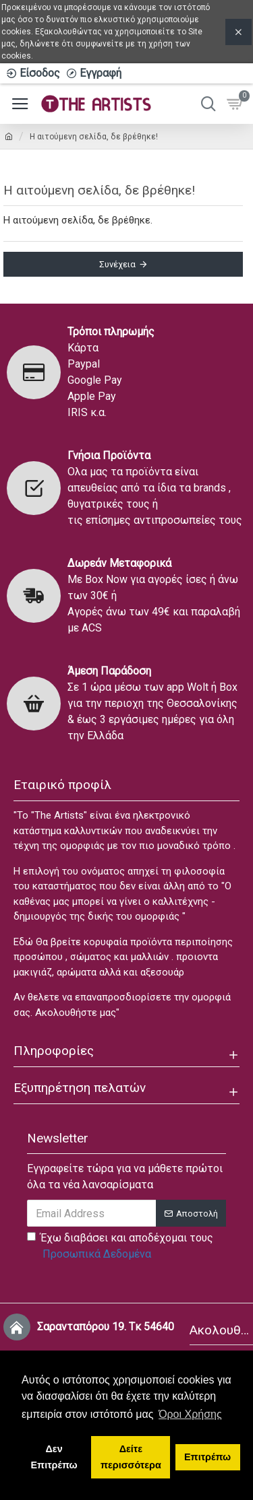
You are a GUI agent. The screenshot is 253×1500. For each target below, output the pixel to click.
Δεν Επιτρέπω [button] (54, 1456)
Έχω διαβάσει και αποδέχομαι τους (120, 1246)
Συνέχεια (117, 264)
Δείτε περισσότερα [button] (131, 1456)
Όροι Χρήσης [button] (190, 1414)
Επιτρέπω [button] (207, 1457)
